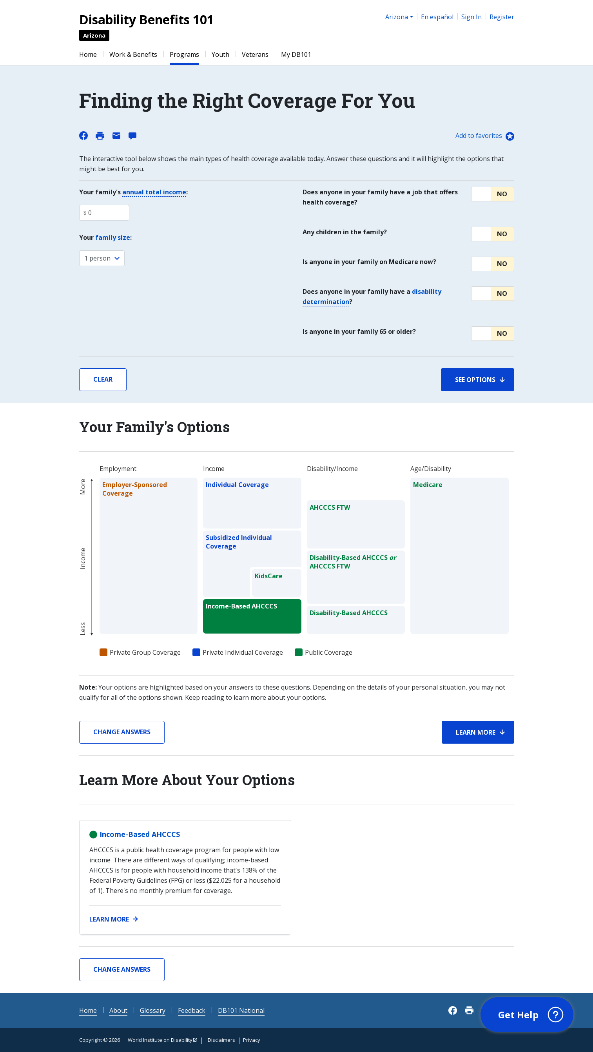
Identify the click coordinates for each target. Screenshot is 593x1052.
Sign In (471, 17)
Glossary (152, 1010)
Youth (220, 54)
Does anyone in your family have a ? (372, 296)
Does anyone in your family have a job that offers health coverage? (380, 197)
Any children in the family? (345, 232)
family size (112, 237)
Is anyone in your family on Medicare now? (369, 261)
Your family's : (133, 192)
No (502, 194)
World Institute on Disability (160, 1039)
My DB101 (296, 54)
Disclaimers (221, 1039)
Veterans (255, 54)
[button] (492, 194)
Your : (105, 237)
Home (88, 54)
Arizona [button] (396, 17)
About (118, 1010)
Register (502, 17)
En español (437, 17)
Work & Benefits (133, 54)
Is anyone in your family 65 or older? (359, 331)
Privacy (251, 1039)
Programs (184, 54)
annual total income (154, 192)
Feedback (191, 1010)
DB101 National (241, 1010)
